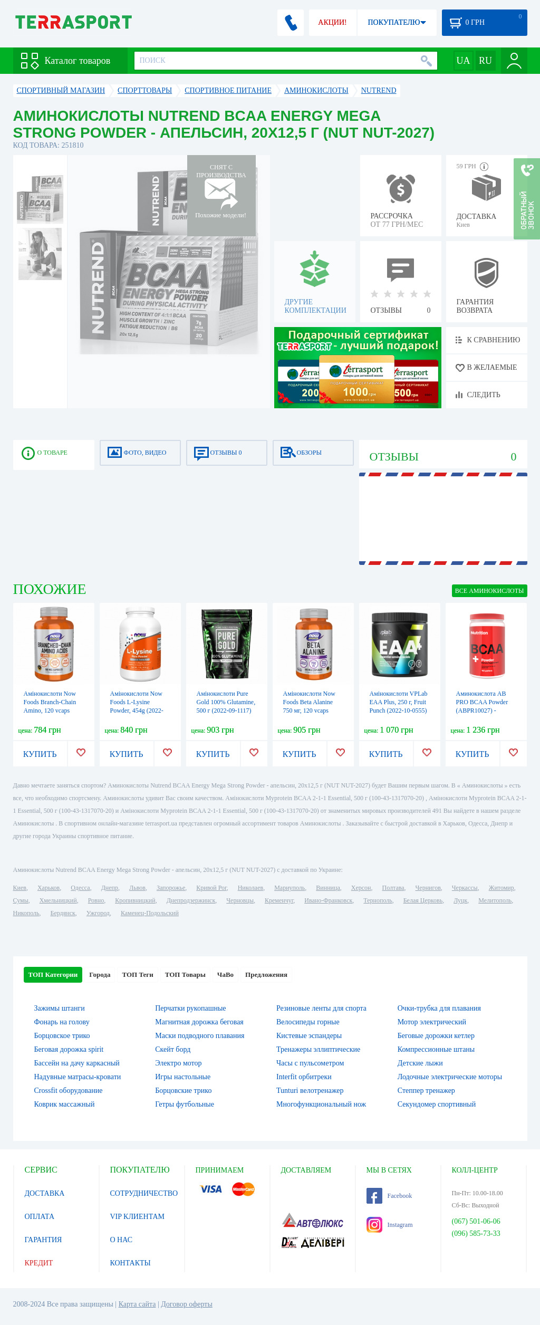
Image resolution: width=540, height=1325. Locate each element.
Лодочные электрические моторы (450, 1077)
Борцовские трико (183, 1090)
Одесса (80, 887)
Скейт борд (172, 1049)
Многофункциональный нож (321, 1104)
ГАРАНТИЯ (43, 1240)
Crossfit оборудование (68, 1090)
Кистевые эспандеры (309, 1036)
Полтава (393, 887)
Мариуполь (289, 887)
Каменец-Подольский (150, 913)
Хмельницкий (58, 900)
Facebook (389, 1196)
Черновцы (240, 900)
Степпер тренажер (426, 1090)
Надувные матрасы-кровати (77, 1077)
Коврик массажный (64, 1104)
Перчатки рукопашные (190, 1008)
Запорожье (171, 887)
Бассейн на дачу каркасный (77, 1063)
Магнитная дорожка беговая (199, 1022)
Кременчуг (279, 900)
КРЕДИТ (39, 1263)
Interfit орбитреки (304, 1077)
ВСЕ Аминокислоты (489, 590)
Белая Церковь (422, 900)
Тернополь (377, 900)
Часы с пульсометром (310, 1063)
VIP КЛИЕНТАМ (137, 1217)
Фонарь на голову (62, 1022)
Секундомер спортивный (437, 1104)
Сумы (20, 900)
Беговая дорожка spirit (69, 1049)
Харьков (48, 887)
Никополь (26, 913)
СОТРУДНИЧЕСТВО (144, 1193)
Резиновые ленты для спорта (321, 1008)
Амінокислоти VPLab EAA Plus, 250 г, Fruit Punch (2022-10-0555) (399, 702)
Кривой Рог (211, 887)
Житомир (501, 887)
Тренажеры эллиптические (318, 1049)
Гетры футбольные (184, 1104)
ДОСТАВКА (45, 1193)
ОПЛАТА (40, 1217)
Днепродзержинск (191, 900)
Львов (137, 887)
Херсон (361, 887)
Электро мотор (178, 1063)
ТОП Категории (53, 974)
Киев (19, 887)
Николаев (250, 887)
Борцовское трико (62, 1036)
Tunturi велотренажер (309, 1090)
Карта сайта (137, 1304)
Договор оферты (187, 1304)
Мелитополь (495, 900)
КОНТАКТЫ (130, 1263)
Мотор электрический (432, 1022)
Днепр (109, 887)
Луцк (460, 900)
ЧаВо (225, 974)
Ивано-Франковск (328, 900)
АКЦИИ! (332, 22)
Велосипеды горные (308, 1022)
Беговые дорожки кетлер (436, 1036)
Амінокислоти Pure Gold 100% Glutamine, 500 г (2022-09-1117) (226, 702)
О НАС (121, 1240)
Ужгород (98, 913)
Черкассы (465, 887)
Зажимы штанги (59, 1008)
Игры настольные (182, 1077)
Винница (328, 887)
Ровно (96, 900)
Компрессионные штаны (436, 1049)
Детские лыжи (420, 1063)
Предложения (266, 974)
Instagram (390, 1225)
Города (99, 974)
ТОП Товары (185, 974)
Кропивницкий (135, 900)
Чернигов (428, 887)
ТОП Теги (137, 974)
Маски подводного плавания (199, 1036)
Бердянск (63, 913)
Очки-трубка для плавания (439, 1008)
